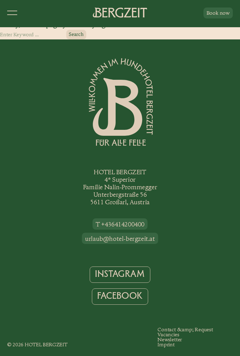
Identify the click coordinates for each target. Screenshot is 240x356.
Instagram (120, 274)
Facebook (120, 296)
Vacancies (168, 335)
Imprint (166, 345)
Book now (218, 13)
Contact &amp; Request (185, 330)
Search (76, 34)
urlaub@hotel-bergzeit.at (120, 238)
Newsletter (170, 340)
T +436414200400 (120, 224)
